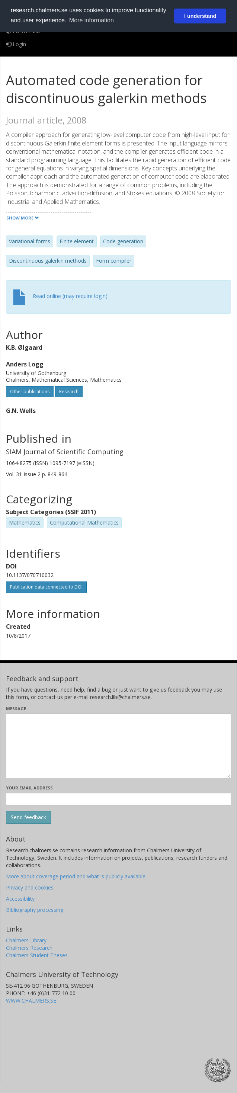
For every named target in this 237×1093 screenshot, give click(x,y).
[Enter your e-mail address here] (118, 799)
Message (16, 708)
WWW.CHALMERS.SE (31, 1000)
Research (69, 391)
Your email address (29, 788)
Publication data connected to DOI (46, 587)
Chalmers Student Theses (37, 955)
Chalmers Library (26, 940)
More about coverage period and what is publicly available (75, 876)
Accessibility (20, 898)
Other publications (29, 391)
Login (16, 44)
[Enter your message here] (118, 746)
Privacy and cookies (30, 887)
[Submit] (28, 817)
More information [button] (91, 20)
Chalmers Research (29, 947)
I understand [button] (200, 16)
